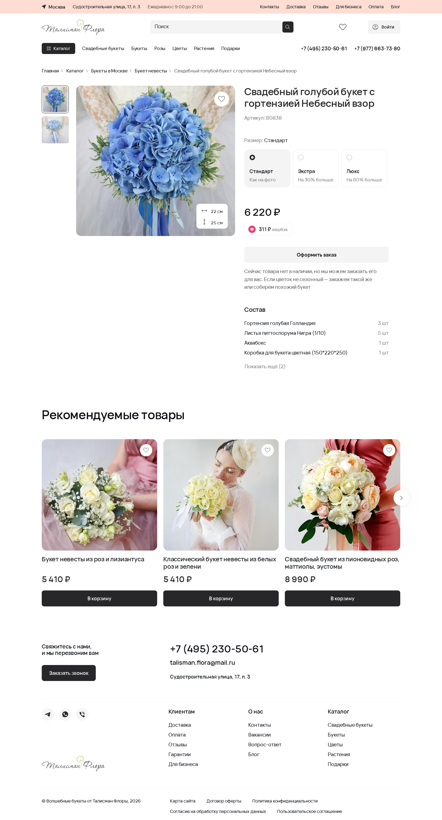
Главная (50, 71)
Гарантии (180, 754)
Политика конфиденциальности (285, 801)
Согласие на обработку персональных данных (218, 811)
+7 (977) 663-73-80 (377, 48)
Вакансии (259, 734)
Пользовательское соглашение (309, 811)
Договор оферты (224, 801)
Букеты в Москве (109, 71)
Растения (204, 48)
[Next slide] (401, 498)
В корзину (99, 598)
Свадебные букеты (103, 48)
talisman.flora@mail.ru (202, 662)
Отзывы (320, 7)
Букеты (139, 48)
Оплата (376, 7)
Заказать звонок (68, 673)
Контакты (269, 7)
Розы (159, 48)
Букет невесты (151, 71)
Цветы (180, 48)
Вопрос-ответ (264, 744)
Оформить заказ (316, 254)
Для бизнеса (348, 7)
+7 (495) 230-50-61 (324, 48)
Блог (395, 7)
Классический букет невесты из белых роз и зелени (219, 562)
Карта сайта (183, 801)
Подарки (230, 48)
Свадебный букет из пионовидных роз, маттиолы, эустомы (342, 562)
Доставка (296, 7)
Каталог (58, 48)
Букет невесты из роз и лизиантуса (93, 559)
